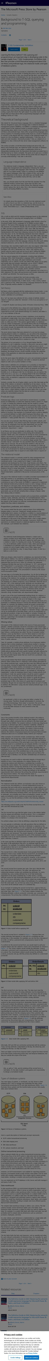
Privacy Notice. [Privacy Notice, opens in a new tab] (33, 1353)
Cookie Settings (15, 1357)
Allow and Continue (31, 1357)
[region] (24, 1346)
